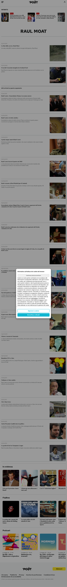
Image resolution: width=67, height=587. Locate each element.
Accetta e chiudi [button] (33, 315)
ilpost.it (41, 300)
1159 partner (34, 298)
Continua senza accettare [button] (33, 275)
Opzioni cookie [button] (33, 311)
